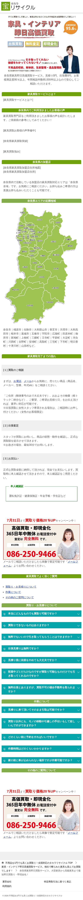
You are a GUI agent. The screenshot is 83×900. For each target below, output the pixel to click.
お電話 (17, 381)
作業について (13, 592)
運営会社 (6, 881)
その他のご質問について (19, 597)
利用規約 (6, 886)
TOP (39, 863)
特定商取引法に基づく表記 (57, 881)
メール (28, 381)
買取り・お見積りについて (20, 586)
